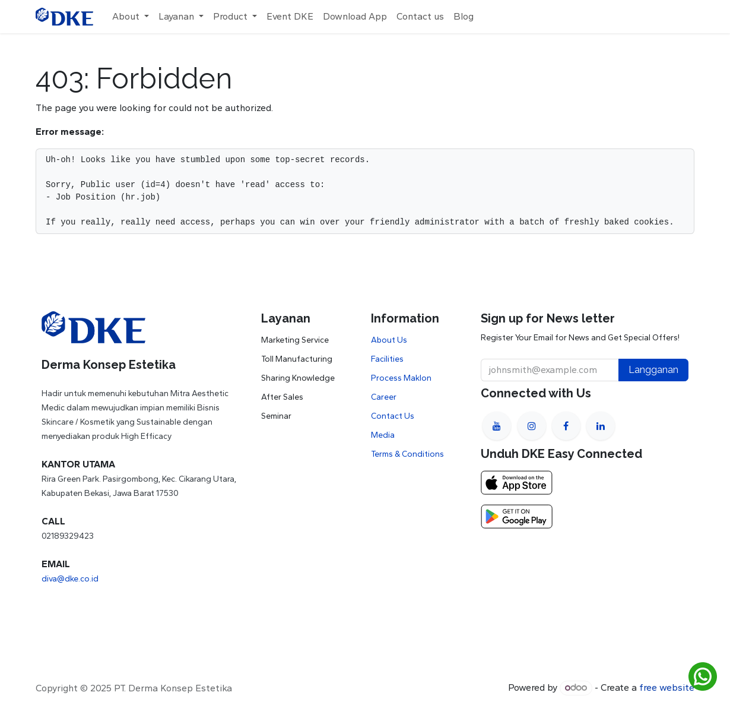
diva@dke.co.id (70, 579)
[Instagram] (532, 426)
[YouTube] (497, 426)
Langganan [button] (653, 369)
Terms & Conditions (407, 454)
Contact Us (392, 416)
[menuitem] (130, 17)
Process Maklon (401, 378)
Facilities (387, 359)
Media (383, 435)
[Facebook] (566, 426)
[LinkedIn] (600, 426)
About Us (389, 340)
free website (666, 687)
